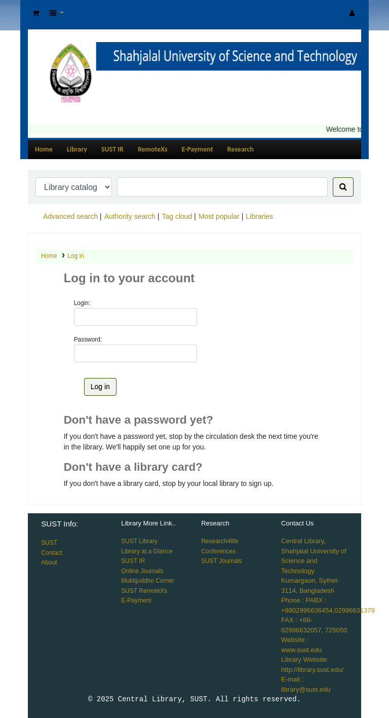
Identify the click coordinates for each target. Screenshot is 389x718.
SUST (49, 542)
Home (44, 149)
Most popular (219, 216)
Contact (51, 552)
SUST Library (139, 541)
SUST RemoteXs (144, 590)
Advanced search (70, 216)
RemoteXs (153, 149)
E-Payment (197, 149)
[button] (35, 13)
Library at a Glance (146, 551)
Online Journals (142, 571)
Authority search (129, 216)
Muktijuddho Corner (147, 580)
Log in (76, 255)
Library (77, 149)
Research (240, 149)
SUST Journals (221, 560)
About (49, 562)
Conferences (218, 551)
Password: (88, 339)
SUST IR (112, 149)
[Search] (343, 187)
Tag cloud (177, 216)
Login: (82, 303)
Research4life (219, 541)
